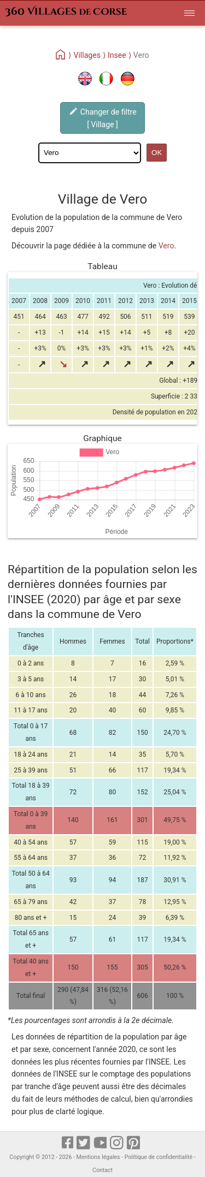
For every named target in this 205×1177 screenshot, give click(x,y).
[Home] (61, 55)
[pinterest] (134, 1143)
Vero (166, 245)
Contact (102, 1170)
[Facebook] (68, 1143)
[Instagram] (117, 1143)
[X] (84, 1143)
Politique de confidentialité (158, 1157)
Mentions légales (98, 1157)
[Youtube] (100, 1143)
